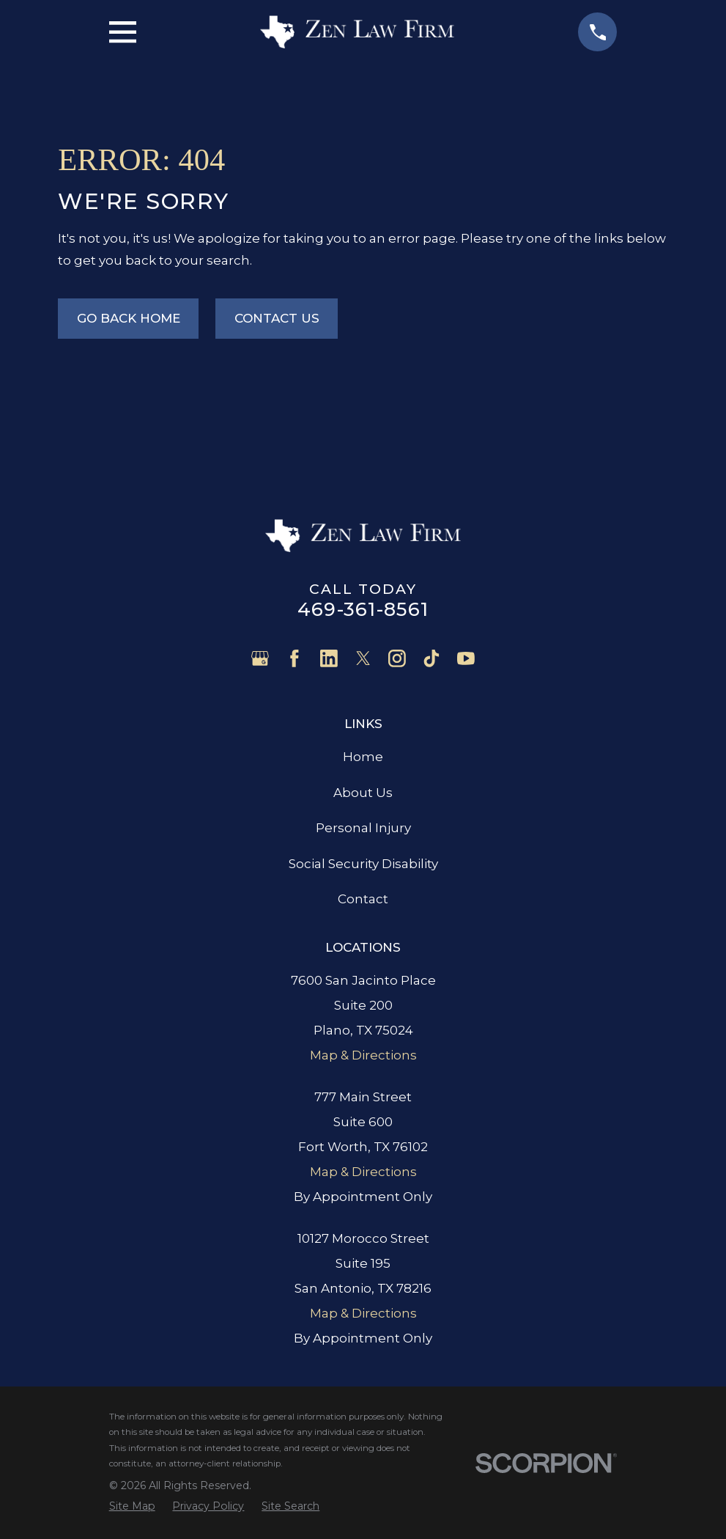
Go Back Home (128, 318)
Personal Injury (363, 827)
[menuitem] (132, 1506)
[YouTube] (466, 658)
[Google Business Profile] (260, 658)
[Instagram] (397, 658)
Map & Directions (363, 1055)
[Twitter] (363, 658)
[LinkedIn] (329, 658)
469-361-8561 (363, 609)
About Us (363, 792)
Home (363, 756)
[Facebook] (294, 658)
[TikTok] (431, 658)
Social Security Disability (363, 863)
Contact (363, 899)
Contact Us (276, 318)
